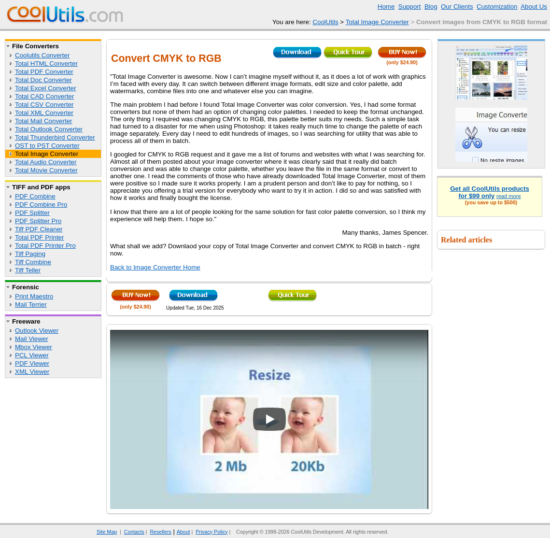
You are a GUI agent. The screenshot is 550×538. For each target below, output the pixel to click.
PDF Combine (35, 196)
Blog (430, 6)
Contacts (134, 532)
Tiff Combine (33, 262)
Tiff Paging (30, 253)
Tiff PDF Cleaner (39, 229)
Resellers (160, 532)
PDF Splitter (32, 212)
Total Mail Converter (43, 121)
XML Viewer (32, 371)
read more (508, 196)
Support (409, 6)
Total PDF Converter (44, 71)
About (183, 532)
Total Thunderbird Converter (55, 137)
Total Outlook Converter (49, 129)
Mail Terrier (31, 304)
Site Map (107, 532)
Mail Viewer (31, 338)
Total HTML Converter (46, 63)
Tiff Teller (28, 270)
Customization (497, 6)
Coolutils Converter (42, 55)
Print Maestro (34, 296)
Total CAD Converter (44, 96)
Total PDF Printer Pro (45, 245)
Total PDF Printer (39, 237)
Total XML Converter (44, 112)
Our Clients (457, 6)
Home (386, 6)
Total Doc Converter (43, 80)
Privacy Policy (211, 532)
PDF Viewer (32, 363)
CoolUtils (325, 22)
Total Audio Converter (45, 162)
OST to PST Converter (47, 145)
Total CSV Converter (44, 104)
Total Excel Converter (45, 88)
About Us (534, 6)
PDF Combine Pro (41, 204)
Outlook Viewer (36, 330)
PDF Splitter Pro (38, 221)
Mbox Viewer (33, 347)
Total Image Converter (377, 22)
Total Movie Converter (46, 170)
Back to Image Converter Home (155, 267)
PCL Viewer (32, 355)
